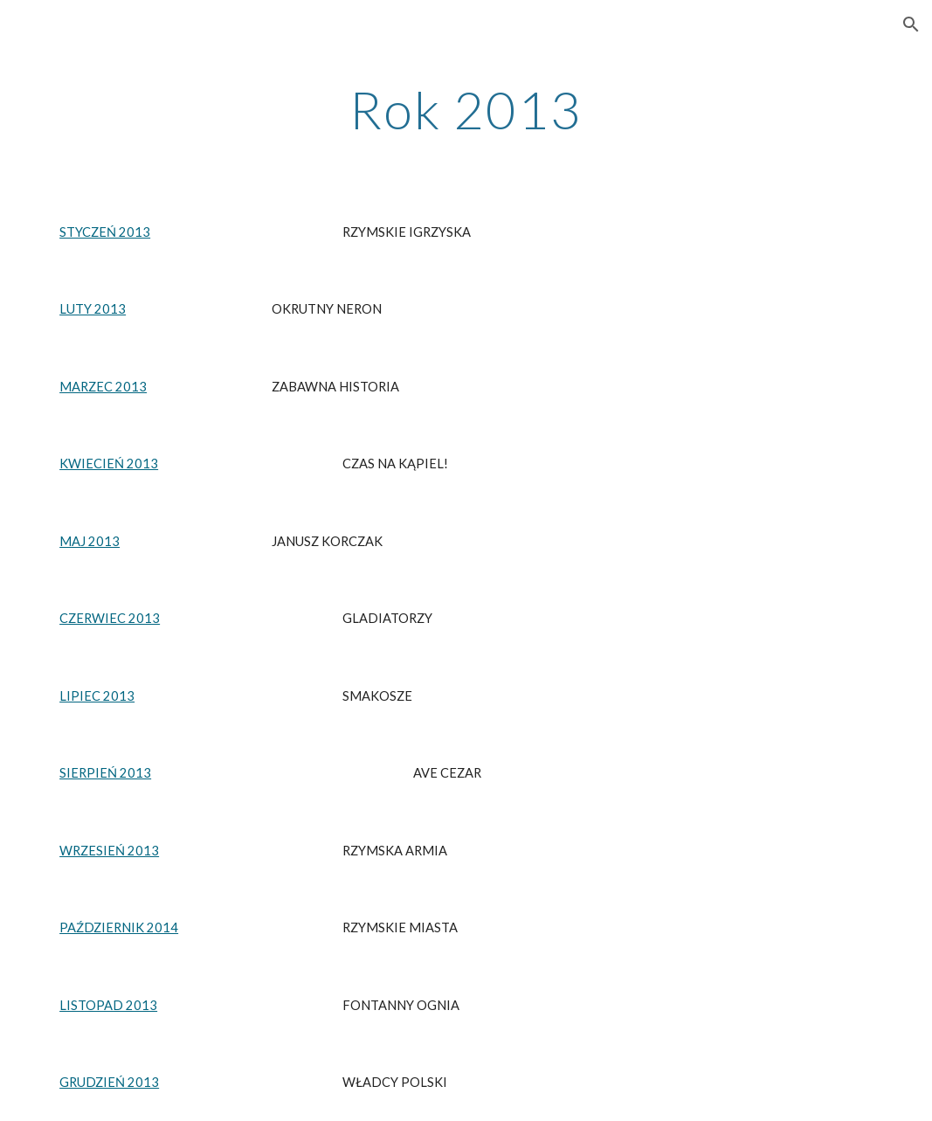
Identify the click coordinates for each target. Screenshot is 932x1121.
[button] (911, 24)
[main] (466, 109)
